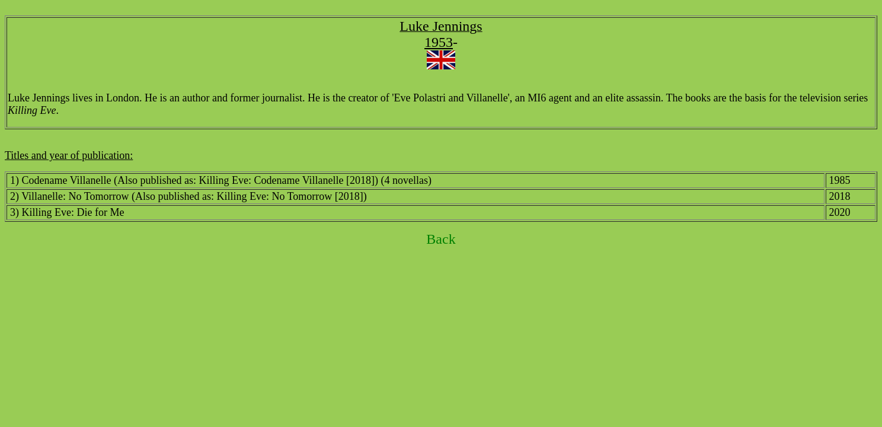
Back (440, 239)
